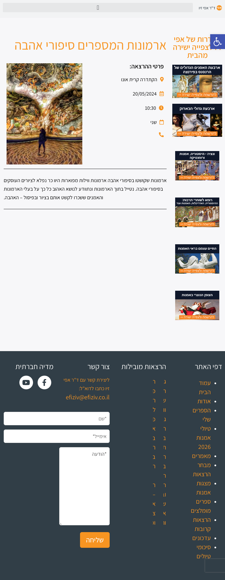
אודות (204, 401)
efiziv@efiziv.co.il (88, 397)
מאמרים (201, 456)
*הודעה (84, 486)
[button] (217, 41)
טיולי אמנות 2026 (203, 437)
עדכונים (201, 538)
